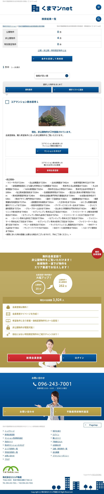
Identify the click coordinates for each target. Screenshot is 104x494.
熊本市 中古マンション (10, 26)
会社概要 (56, 452)
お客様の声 (57, 445)
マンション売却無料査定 (14, 438)
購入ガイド (57, 438)
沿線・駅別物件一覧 (60, 448)
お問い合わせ (9, 456)
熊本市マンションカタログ (14, 445)
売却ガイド (9, 441)
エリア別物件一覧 (11, 448)
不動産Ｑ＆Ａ (57, 441)
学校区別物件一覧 (11, 452)
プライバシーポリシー (61, 456)
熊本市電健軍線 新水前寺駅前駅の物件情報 (31, 26)
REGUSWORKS (96, 474)
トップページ (9, 431)
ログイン (56, 434)
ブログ (7, 459)
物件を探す (57, 431)
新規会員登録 (9, 434)
